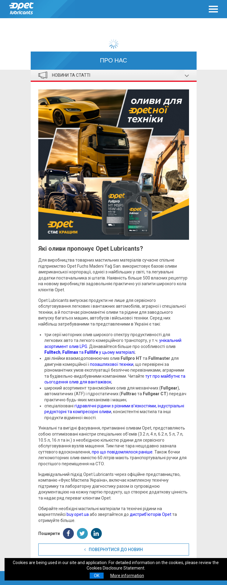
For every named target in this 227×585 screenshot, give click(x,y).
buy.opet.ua (78, 514)
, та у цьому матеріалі (89, 352)
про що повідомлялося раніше (122, 452)
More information (127, 575)
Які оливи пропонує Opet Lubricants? (90, 248)
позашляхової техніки (111, 364)
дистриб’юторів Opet (150, 514)
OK (96, 575)
